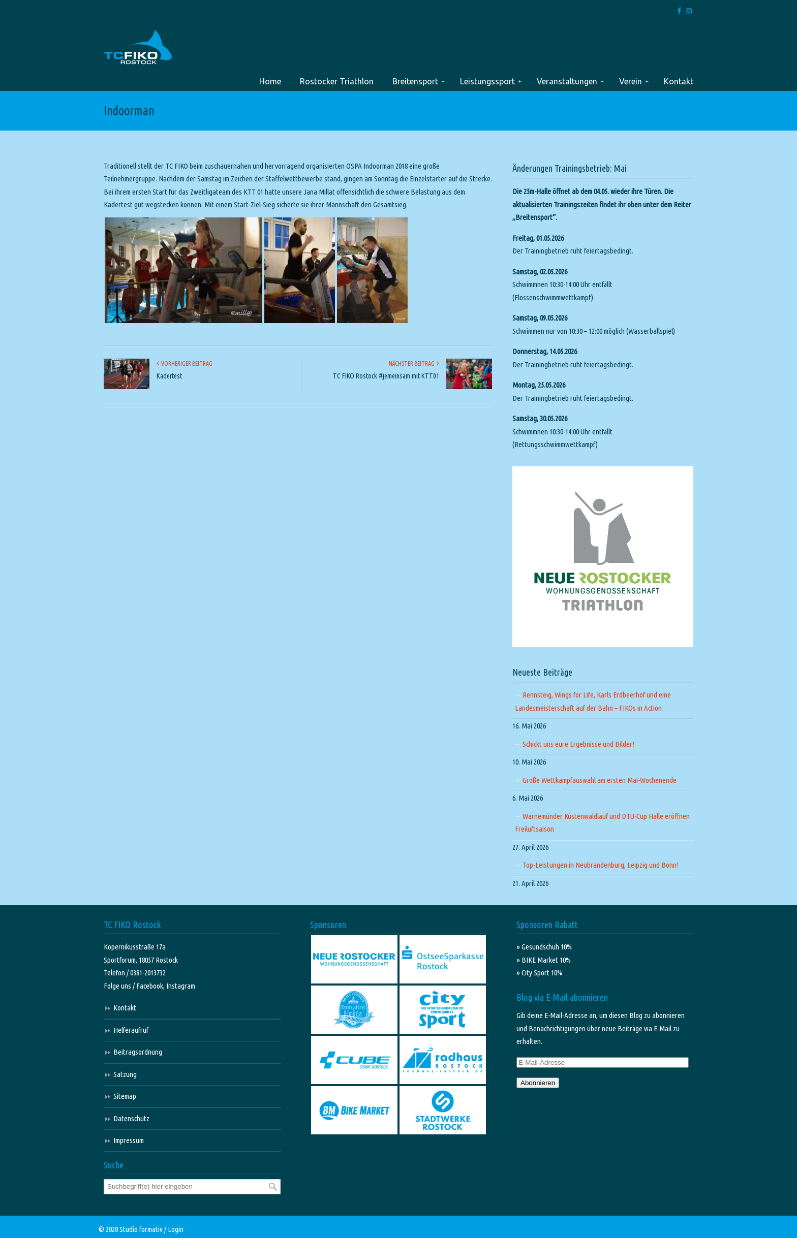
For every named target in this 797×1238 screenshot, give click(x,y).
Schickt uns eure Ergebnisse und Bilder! (578, 744)
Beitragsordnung (137, 1051)
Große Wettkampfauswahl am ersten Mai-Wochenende (600, 780)
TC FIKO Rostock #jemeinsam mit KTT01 (386, 376)
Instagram (180, 985)
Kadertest (169, 376)
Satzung (125, 1074)
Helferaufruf (130, 1030)
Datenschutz (131, 1118)
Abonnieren (537, 1083)
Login (175, 1229)
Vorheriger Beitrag (184, 363)
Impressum (128, 1140)
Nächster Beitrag (414, 363)
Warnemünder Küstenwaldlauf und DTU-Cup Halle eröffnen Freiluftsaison (602, 823)
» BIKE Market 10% (543, 960)
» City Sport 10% (539, 972)
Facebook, (151, 985)
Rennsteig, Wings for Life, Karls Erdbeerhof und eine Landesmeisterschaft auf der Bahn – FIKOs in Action (593, 701)
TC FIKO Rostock (138, 47)
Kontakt (124, 1007)
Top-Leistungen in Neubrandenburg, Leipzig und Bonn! (601, 865)
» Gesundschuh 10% (544, 946)
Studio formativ (141, 1229)
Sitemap (124, 1096)
